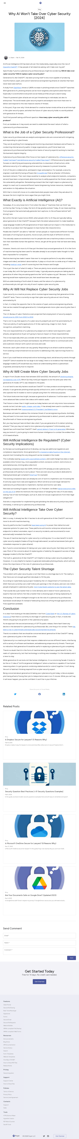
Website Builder (8, 1025)
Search (5, 1051)
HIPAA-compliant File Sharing (12, 1028)
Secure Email (7, 1019)
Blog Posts (6, 1042)
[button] (15, 694)
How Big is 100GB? (9, 1060)
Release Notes (7, 1066)
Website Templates (9, 1057)
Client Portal (7, 1005)
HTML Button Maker (9, 1115)
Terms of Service (8, 1091)
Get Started (39, 982)
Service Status (7, 1048)
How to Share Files (9, 1084)
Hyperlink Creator (8, 1118)
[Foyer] (16, 1136)
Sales (5, 1108)
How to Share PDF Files (10, 1063)
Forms (5, 1017)
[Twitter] (44, 1136)
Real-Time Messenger (9, 1011)
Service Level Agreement (10, 1097)
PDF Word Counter (9, 1121)
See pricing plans (8, 1073)
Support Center (8, 1081)
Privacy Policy (7, 1094)
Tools (5, 1112)
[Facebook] (48, 1136)
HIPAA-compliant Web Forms (12, 1031)
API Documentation (9, 1045)
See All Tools (7, 1124)
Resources (7, 1035)
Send (71, 958)
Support (6, 1077)
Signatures (6, 1013)
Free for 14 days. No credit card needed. (39, 975)
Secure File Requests (9, 1022)
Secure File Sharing (9, 1008)
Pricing (5, 1070)
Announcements (8, 1039)
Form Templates (8, 1054)
